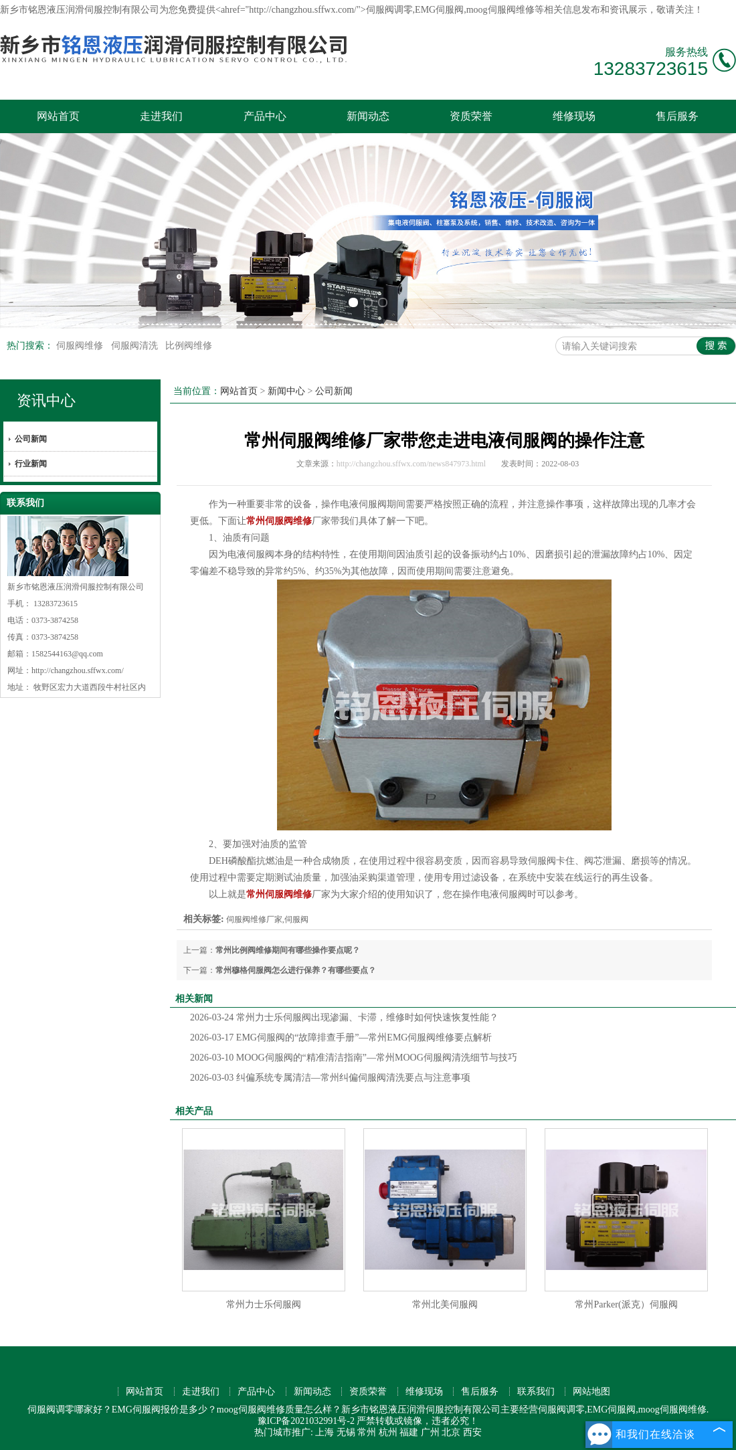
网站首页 (58, 116)
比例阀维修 (188, 346)
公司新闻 (31, 439)
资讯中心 (46, 400)
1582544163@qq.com (67, 653)
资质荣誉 (471, 116)
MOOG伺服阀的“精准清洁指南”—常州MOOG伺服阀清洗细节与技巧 (353, 1058)
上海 (324, 1432)
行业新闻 (31, 463)
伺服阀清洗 (136, 346)
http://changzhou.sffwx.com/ (77, 670)
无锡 (346, 1432)
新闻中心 (286, 391)
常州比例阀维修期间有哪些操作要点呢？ (287, 950)
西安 (472, 1432)
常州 (366, 1432)
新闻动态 (368, 116)
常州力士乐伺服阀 (263, 1304)
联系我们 (536, 1391)
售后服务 (677, 116)
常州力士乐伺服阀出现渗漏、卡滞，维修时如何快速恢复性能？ (344, 1017)
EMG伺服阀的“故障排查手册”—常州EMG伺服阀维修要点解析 (341, 1037)
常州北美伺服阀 (445, 1304)
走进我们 (161, 116)
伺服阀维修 (81, 346)
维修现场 (574, 116)
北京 (451, 1432)
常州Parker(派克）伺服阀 (626, 1304)
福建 (408, 1432)
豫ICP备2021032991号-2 (306, 1421)
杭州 (388, 1432)
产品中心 (265, 116)
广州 (430, 1432)
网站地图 (591, 1391)
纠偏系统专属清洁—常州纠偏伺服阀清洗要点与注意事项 (330, 1078)
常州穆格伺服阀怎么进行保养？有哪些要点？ (295, 970)
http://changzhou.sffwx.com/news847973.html (411, 463)
